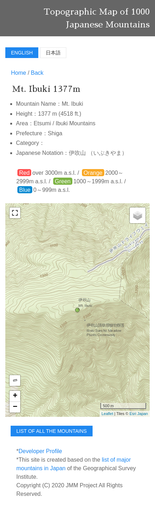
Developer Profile (40, 451)
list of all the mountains (51, 431)
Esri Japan (138, 413)
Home (18, 73)
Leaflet (107, 413)
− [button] (15, 407)
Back (37, 73)
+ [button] (15, 396)
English (22, 53)
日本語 (53, 53)
